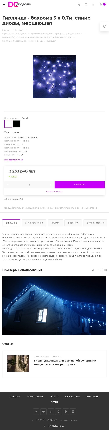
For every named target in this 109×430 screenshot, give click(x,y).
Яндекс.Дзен (73, 411)
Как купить (72, 396)
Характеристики (34, 223)
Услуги (54, 396)
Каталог (15, 396)
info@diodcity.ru (56, 426)
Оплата (55, 223)
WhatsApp (66, 411)
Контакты (93, 396)
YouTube (43, 411)
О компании (35, 396)
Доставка (73, 223)
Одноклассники (51, 411)
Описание (11, 223)
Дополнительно (96, 223)
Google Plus (58, 411)
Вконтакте (36, 411)
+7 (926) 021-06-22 (46, 420)
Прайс (54, 402)
